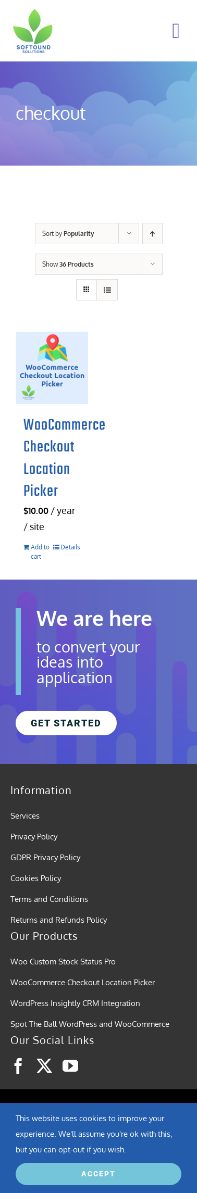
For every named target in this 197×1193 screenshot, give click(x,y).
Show (68, 264)
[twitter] (44, 1066)
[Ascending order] (152, 233)
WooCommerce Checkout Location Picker (64, 458)
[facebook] (18, 1066)
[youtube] (70, 1066)
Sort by (68, 233)
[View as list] (107, 290)
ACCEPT (98, 1174)
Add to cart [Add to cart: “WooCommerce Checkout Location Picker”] (40, 551)
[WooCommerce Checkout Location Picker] (52, 368)
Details (70, 547)
